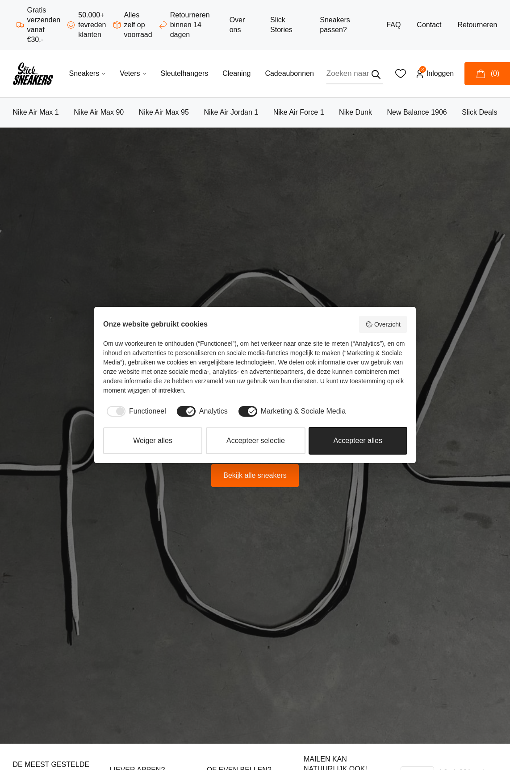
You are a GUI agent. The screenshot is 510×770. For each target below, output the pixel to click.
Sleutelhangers (185, 73)
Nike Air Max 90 (99, 112)
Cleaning (236, 73)
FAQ (393, 25)
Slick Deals (479, 112)
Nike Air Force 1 (298, 112)
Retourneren (477, 25)
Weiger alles (152, 440)
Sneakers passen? (335, 24)
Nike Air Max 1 (36, 112)
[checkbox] (134, 411)
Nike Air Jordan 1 (231, 112)
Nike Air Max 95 (164, 112)
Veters (133, 73)
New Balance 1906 (417, 112)
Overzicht (383, 324)
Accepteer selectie (255, 440)
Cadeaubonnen (289, 73)
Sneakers (87, 73)
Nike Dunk (355, 112)
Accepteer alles (358, 440)
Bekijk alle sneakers (254, 475)
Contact (429, 25)
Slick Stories (281, 24)
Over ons (237, 24)
